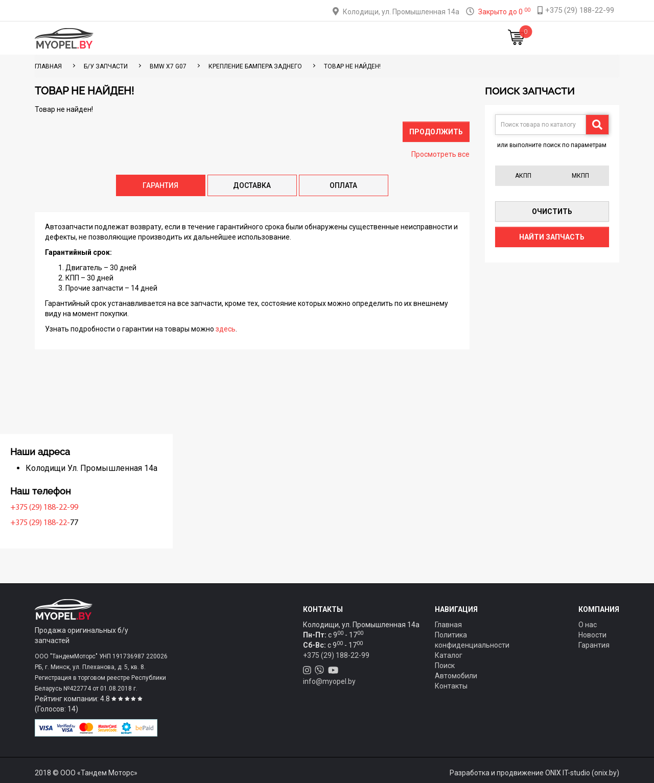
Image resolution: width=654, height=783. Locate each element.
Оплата (296, 38)
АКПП (523, 175)
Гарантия (594, 645)
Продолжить (436, 132)
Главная (173, 38)
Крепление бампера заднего (255, 66)
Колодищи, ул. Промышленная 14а (401, 12)
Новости (441, 38)
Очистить (552, 211)
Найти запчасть (552, 237)
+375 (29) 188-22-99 (71, 508)
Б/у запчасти (106, 66)
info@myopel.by (329, 681)
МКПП (580, 175)
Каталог (214, 38)
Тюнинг (256, 38)
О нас (587, 625)
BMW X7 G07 (168, 66)
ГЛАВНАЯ (48, 66)
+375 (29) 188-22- (67, 523)
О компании (343, 38)
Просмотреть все (440, 154)
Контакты (395, 38)
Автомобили (456, 676)
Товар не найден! (352, 66)
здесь (226, 329)
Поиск (445, 665)
